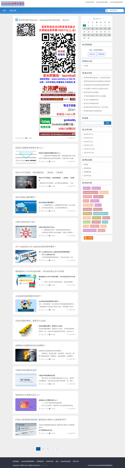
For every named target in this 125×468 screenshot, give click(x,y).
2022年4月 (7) (88, 141)
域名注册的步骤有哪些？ (25, 197)
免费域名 (104, 192)
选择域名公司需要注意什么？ (27, 395)
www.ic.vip (43, 465)
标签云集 (13, 10)
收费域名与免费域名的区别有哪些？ (30, 345)
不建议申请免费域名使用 (25, 370)
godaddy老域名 (66, 461)
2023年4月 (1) (88, 134)
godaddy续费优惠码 (116, 2)
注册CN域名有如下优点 (25, 222)
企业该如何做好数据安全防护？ (28, 296)
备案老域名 (87, 168)
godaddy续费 (89, 2)
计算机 (86, 66)
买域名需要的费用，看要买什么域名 (30, 321)
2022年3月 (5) (88, 145)
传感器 (101, 230)
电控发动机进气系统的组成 (93, 111)
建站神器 (87, 197)
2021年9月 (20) (89, 152)
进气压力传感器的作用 (91, 103)
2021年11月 (96, 19)
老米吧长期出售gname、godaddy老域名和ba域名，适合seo (43, 20)
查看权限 (101, 54)
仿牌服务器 (87, 172)
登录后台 (92, 54)
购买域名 (98, 209)
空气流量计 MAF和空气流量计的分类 (96, 88)
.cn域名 (87, 218)
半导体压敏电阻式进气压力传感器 (95, 96)
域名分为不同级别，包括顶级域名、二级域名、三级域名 (39, 172)
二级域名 (95, 226)
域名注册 (87, 209)
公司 (105, 222)
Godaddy (95, 201)
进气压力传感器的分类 (91, 100)
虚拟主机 (96, 188)
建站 (86, 201)
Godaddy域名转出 (101, 213)
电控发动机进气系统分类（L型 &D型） (96, 107)
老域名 (86, 164)
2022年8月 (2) (88, 138)
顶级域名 (87, 213)
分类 (103, 226)
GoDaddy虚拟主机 (90, 192)
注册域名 (97, 218)
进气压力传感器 (89, 230)
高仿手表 (76, 461)
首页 (4, 10)
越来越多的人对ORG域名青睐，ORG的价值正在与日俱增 (39, 271)
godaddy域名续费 (102, 2)
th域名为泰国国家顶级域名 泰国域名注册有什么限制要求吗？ (41, 420)
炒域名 (106, 218)
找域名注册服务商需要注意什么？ (29, 148)
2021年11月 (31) (89, 149)
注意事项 (96, 222)
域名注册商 (88, 205)
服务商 (86, 188)
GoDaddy (98, 197)
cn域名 (86, 222)
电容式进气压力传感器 (91, 92)
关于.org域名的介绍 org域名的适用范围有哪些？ (35, 247)
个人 (86, 226)
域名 (98, 205)
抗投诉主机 (87, 175)
